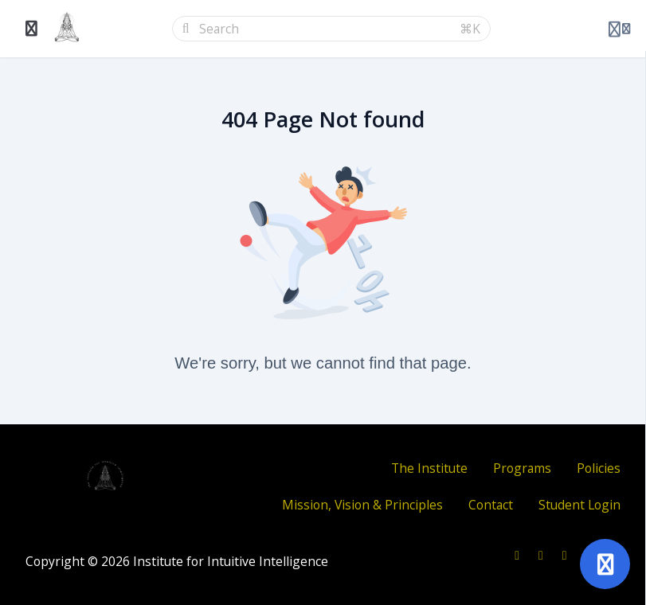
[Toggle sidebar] (32, 29)
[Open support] (605, 564)
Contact (490, 504)
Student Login (579, 504)
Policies (599, 468)
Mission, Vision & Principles (362, 504)
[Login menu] (619, 28)
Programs (522, 468)
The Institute (429, 468)
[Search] (324, 29)
